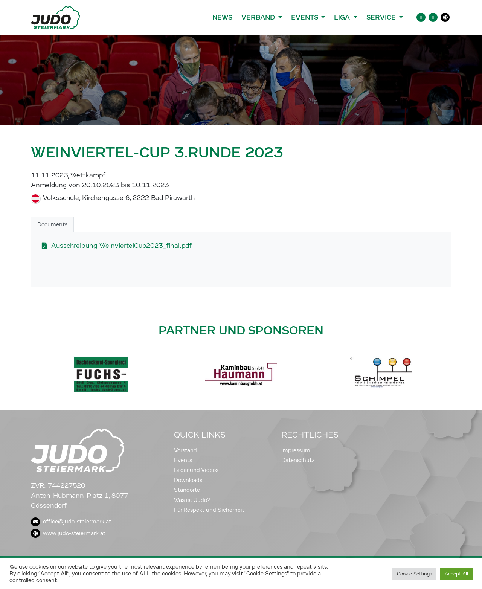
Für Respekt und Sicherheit (209, 510)
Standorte (187, 490)
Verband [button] (258, 17)
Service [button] (382, 17)
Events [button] (305, 17)
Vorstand (185, 450)
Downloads (188, 480)
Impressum (295, 450)
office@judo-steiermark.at (71, 521)
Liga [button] (343, 17)
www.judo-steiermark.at (68, 533)
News (222, 17)
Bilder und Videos (196, 470)
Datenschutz (298, 460)
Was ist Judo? (192, 500)
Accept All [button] (456, 574)
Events (183, 460)
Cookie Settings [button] (414, 574)
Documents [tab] (52, 224)
